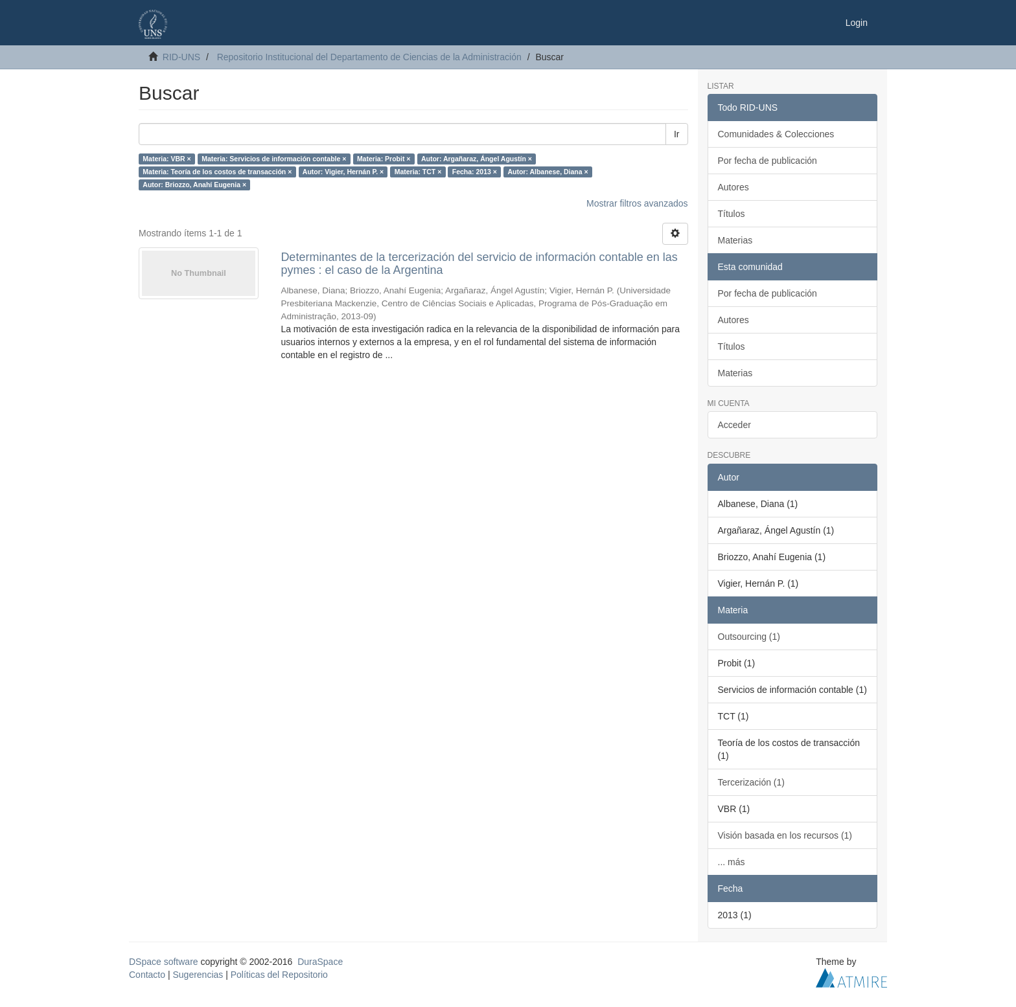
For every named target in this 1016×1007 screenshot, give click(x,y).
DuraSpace (320, 961)
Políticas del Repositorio (279, 974)
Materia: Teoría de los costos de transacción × (217, 171)
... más (731, 862)
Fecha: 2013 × (474, 171)
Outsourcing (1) (749, 636)
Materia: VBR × (166, 159)
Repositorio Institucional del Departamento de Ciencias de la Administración (369, 57)
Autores (733, 187)
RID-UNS (181, 57)
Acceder (734, 425)
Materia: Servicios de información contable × (274, 159)
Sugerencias (197, 974)
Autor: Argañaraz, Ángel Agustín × (476, 159)
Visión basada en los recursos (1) (785, 835)
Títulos (731, 214)
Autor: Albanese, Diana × (547, 171)
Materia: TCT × (418, 171)
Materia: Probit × (384, 159)
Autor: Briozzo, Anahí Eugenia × (194, 184)
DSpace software (163, 961)
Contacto (147, 974)
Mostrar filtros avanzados (636, 203)
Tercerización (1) (751, 782)
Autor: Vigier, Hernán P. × (343, 171)
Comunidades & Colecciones (776, 134)
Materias (735, 240)
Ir (677, 134)
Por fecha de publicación (767, 160)
